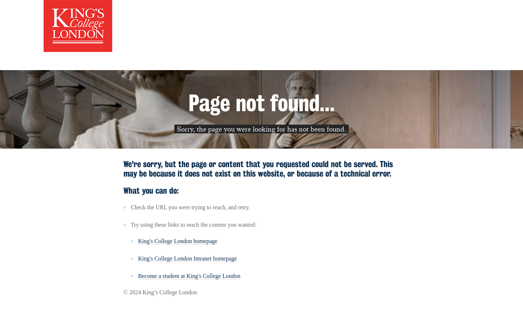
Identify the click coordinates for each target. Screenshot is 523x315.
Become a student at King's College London (189, 276)
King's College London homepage (177, 241)
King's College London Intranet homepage (187, 258)
